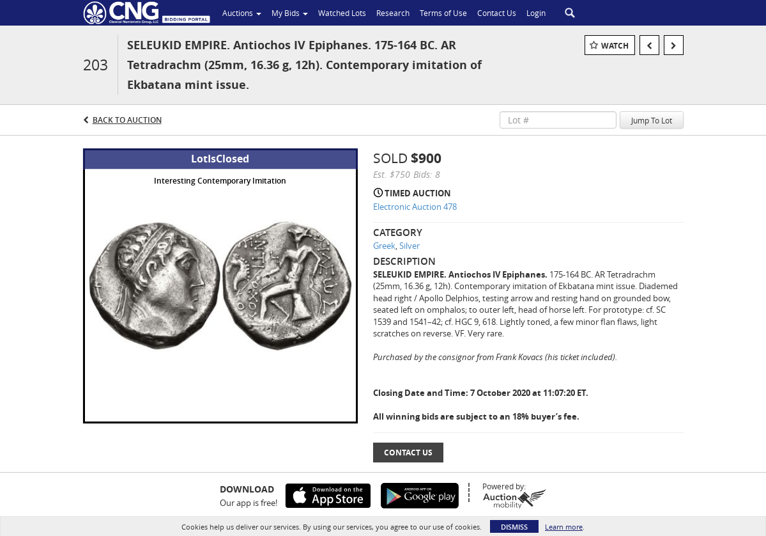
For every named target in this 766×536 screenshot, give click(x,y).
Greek (384, 245)
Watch (615, 45)
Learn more (564, 527)
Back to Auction (127, 119)
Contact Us (408, 452)
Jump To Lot (651, 120)
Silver (409, 245)
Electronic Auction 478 (415, 206)
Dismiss (514, 527)
